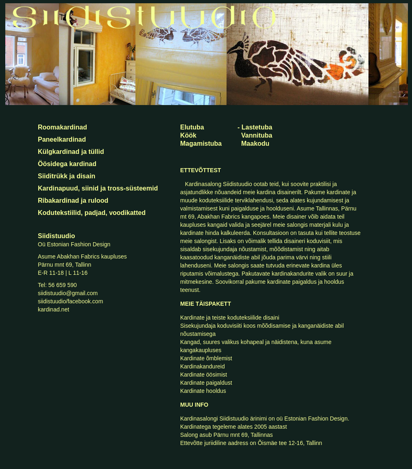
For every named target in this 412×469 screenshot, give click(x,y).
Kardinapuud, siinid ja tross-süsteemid (98, 188)
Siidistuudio (56, 235)
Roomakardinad (62, 127)
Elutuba (192, 127)
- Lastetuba (255, 127)
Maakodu (255, 143)
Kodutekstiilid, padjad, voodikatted (92, 212)
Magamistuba (201, 143)
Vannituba (256, 135)
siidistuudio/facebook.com (70, 301)
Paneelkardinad (62, 139)
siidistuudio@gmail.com (68, 293)
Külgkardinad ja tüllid (71, 151)
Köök (188, 135)
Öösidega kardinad (67, 163)
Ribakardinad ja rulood (73, 200)
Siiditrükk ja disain (66, 176)
